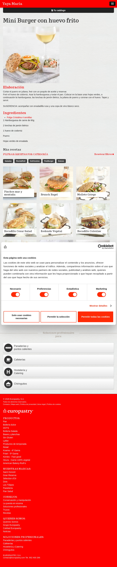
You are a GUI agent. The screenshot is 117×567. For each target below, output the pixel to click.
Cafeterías (8, 543)
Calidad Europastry (12, 528)
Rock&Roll (20, 161)
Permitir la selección (58, 316)
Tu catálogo (58, 10)
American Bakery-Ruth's (14, 463)
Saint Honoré (9, 472)
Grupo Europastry (11, 525)
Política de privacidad (28, 404)
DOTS (6, 428)
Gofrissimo (35, 161)
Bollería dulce (9, 424)
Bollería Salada (10, 431)
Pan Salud (8, 491)
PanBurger (48, 161)
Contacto (6, 404)
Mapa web (15, 404)
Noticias (7, 531)
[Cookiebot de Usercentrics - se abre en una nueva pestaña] (100, 246)
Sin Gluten (8, 437)
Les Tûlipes (8, 485)
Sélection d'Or (9, 478)
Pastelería (8, 488)
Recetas (7, 513)
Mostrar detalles (98, 305)
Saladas (8, 161)
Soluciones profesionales (15, 506)
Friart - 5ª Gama (10, 453)
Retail (6, 447)
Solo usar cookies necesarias (21, 317)
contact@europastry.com (14, 557)
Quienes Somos (10, 522)
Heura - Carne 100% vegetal (16, 460)
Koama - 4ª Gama (11, 450)
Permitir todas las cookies (95, 316)
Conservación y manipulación (17, 500)
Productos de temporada (14, 444)
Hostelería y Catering (13, 546)
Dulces (61, 161)
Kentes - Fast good (12, 457)
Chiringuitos (8, 550)
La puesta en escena (13, 503)
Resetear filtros (104, 154)
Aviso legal (41, 404)
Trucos (6, 510)
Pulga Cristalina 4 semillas (19, 117)
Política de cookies (54, 404)
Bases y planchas (11, 434)
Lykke (6, 441)
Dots (5, 481)
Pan (5, 421)
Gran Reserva (9, 475)
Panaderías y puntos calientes (17, 540)
